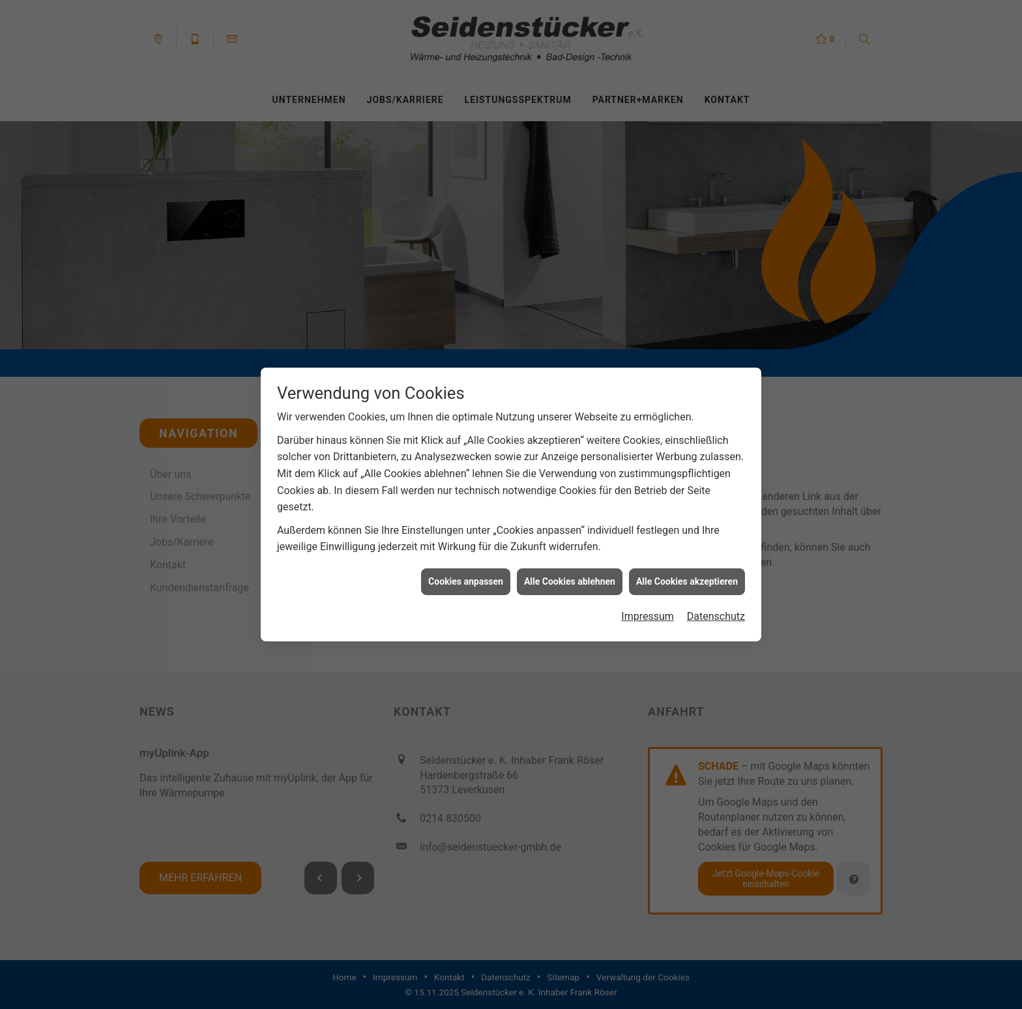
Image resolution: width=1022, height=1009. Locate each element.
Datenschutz (716, 612)
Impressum (647, 612)
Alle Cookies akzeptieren (687, 577)
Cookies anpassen (465, 577)
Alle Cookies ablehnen (569, 577)
